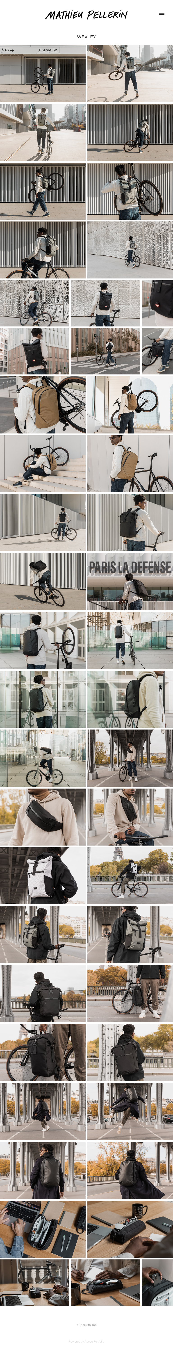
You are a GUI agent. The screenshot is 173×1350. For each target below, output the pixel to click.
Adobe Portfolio (94, 1341)
